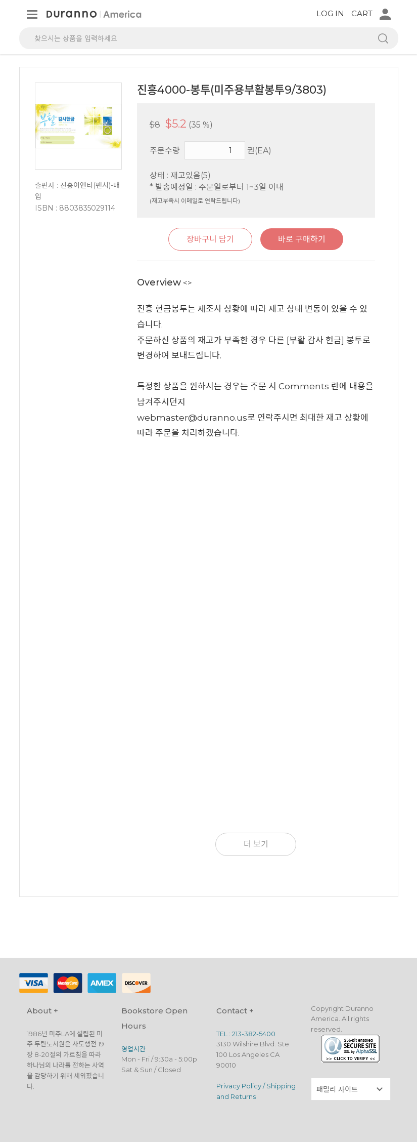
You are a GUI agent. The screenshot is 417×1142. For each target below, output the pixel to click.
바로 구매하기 (302, 239)
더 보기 (256, 844)
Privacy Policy (238, 1086)
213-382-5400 (253, 1034)
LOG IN (330, 13)
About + (42, 1010)
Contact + (235, 1010)
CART (362, 13)
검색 (383, 38)
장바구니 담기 (210, 239)
